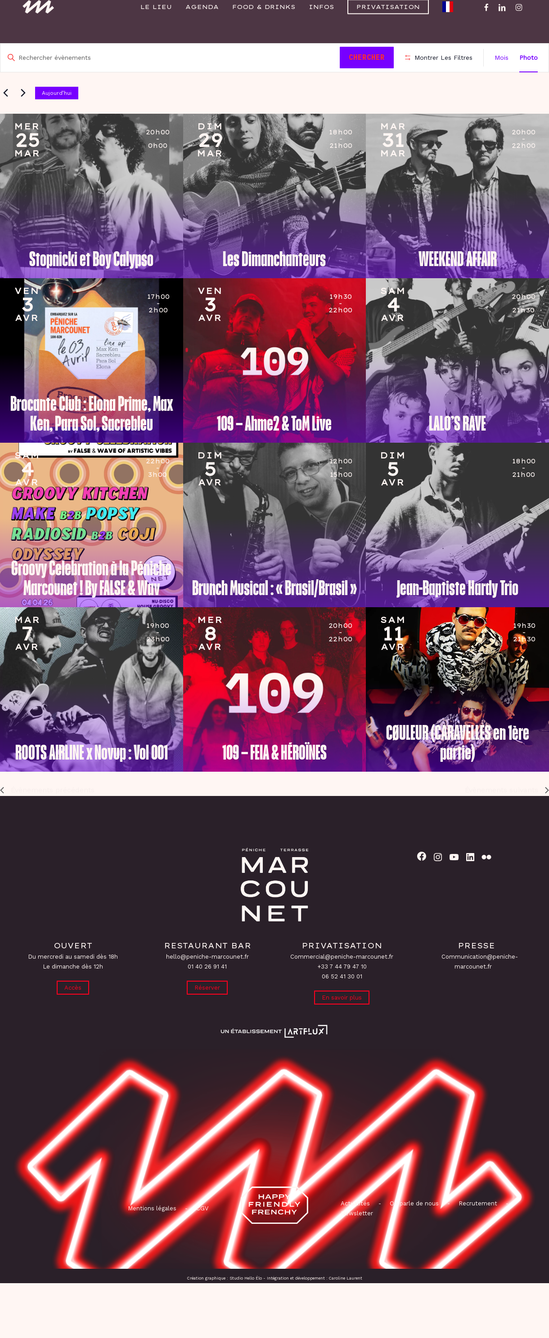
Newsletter (357, 1241)
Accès (72, 1013)
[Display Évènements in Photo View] (528, 58)
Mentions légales (152, 1236)
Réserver (207, 1013)
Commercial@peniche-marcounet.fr (341, 981)
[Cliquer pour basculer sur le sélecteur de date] (148, 118)
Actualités (355, 1231)
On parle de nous (413, 1231)
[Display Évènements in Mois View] (501, 58)
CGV (202, 1236)
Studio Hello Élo (246, 1306)
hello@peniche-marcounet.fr (207, 981)
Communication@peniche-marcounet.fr (479, 986)
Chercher (370, 57)
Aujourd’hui (57, 118)
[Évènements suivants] (23, 118)
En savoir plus (342, 1023)
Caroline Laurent (345, 1306)
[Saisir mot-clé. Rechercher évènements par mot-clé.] (171, 58)
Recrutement (478, 1231)
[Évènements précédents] (5, 118)
